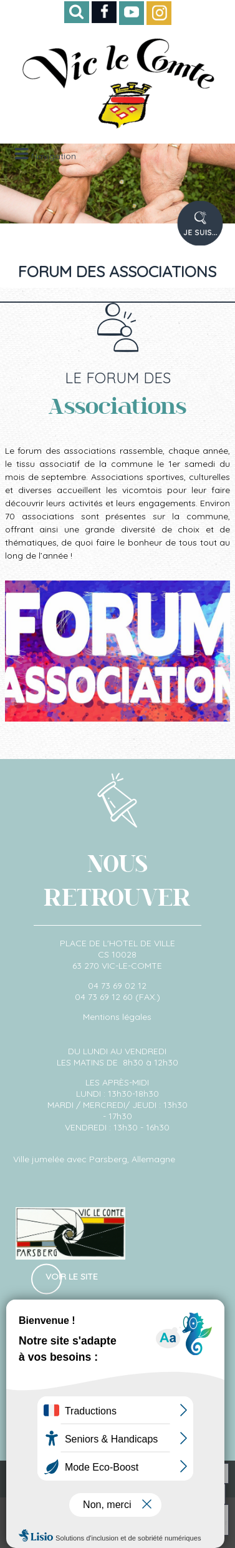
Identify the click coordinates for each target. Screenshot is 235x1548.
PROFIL (211, 230)
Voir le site (72, 1276)
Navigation (53, 156)
